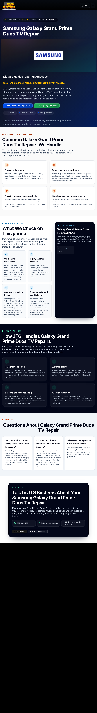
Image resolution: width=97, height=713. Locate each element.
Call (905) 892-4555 (37, 531)
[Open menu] (93, 5)
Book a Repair (19, 531)
